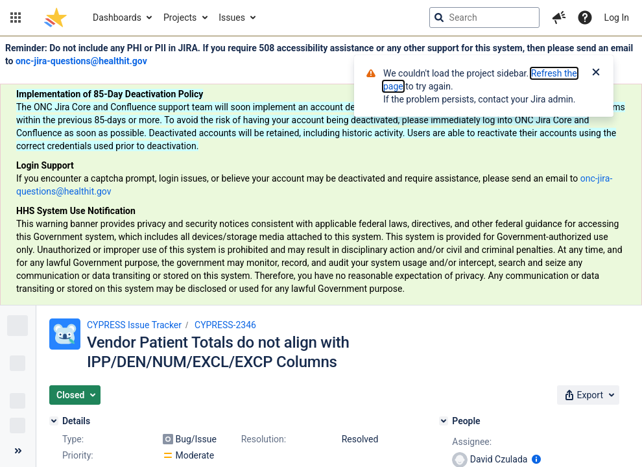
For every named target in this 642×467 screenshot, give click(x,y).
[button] (15, 17)
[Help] (585, 17)
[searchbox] (484, 17)
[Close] (595, 73)
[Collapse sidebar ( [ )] (17, 451)
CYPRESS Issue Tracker (134, 325)
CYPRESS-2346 (225, 325)
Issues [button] (232, 17)
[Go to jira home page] (55, 17)
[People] (443, 420)
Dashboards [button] (117, 17)
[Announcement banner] (321, 170)
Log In (616, 17)
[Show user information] (536, 459)
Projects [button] (179, 17)
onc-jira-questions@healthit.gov (81, 61)
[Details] (53, 420)
